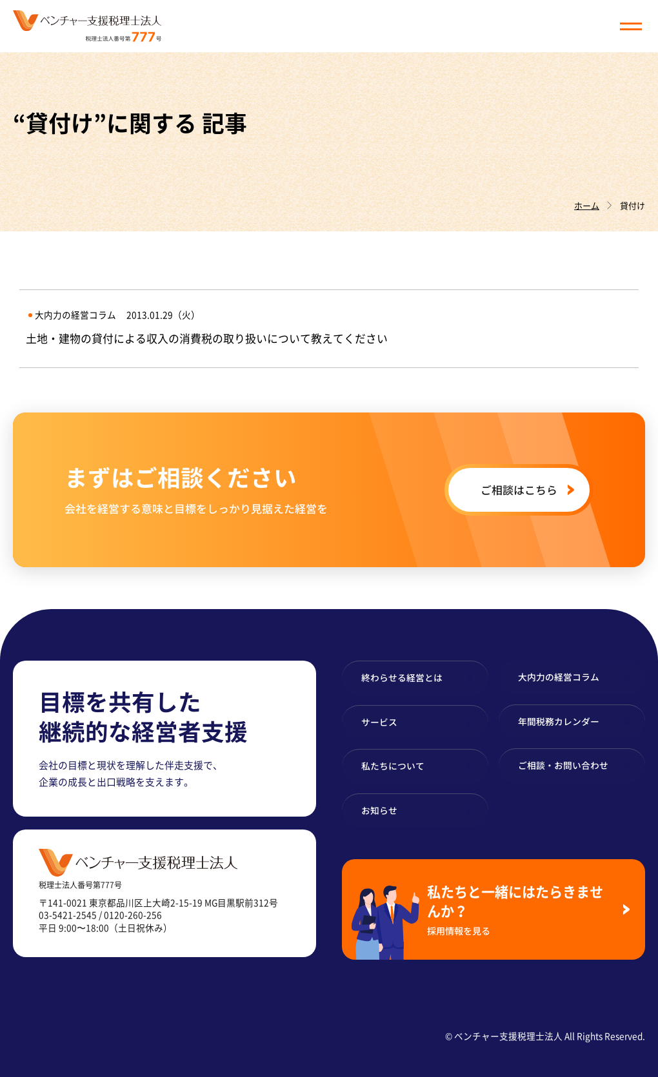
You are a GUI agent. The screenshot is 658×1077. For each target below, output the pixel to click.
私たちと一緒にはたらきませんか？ (520, 908)
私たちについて (392, 765)
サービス (379, 721)
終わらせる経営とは (402, 677)
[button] (631, 26)
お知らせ (379, 810)
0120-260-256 (133, 914)
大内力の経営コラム (558, 676)
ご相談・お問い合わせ (563, 765)
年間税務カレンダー (558, 721)
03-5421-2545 (68, 914)
